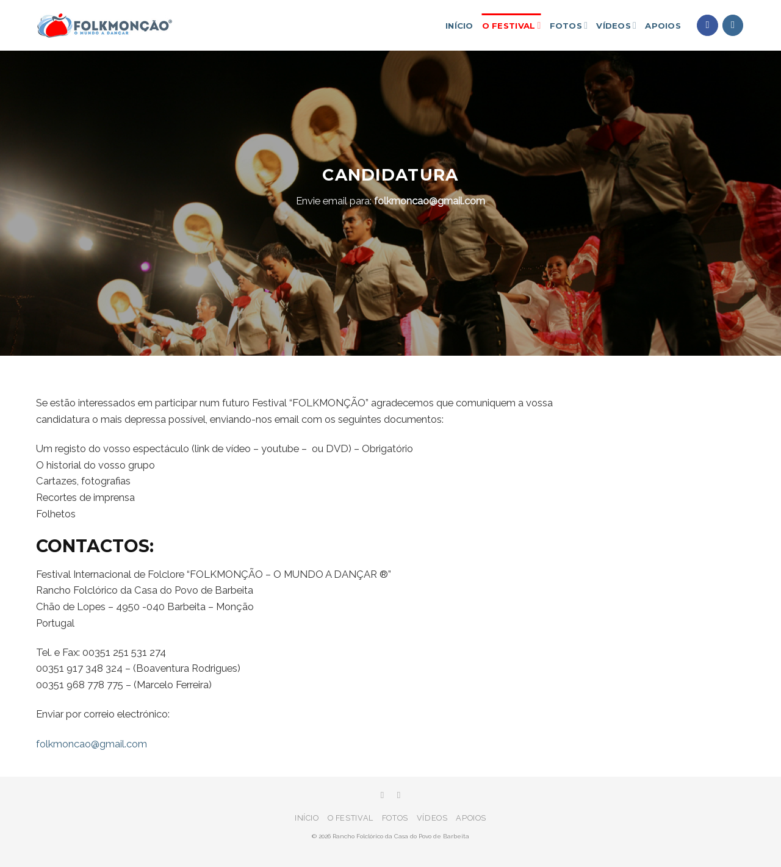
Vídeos (616, 25)
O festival (511, 25)
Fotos (569, 25)
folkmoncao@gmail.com (429, 201)
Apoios (663, 26)
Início (459, 26)
